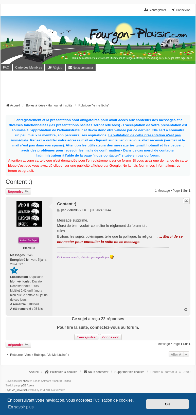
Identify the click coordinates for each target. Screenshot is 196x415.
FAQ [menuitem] (6, 67)
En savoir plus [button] (21, 407)
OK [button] (167, 404)
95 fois (38, 309)
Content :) (19, 181)
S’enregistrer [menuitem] (155, 10)
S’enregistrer (87, 337)
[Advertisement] (98, 88)
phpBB (26, 381)
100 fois (33, 304)
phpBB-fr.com (26, 385)
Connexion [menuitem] (180, 10)
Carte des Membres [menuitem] (28, 67)
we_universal (19, 390)
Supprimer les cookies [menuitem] (129, 372)
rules (61, 231)
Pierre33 (29, 248)
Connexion (110, 337)
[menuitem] (54, 67)
